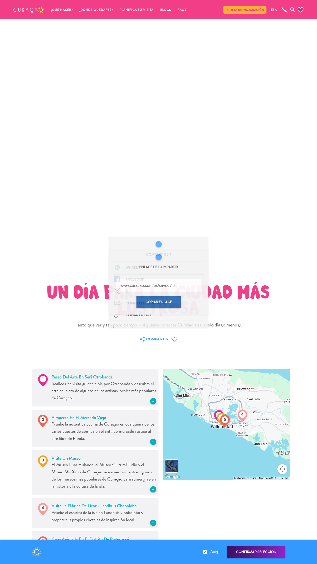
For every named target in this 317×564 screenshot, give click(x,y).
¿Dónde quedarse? (96, 10)
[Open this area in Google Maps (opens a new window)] (172, 477)
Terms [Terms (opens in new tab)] (284, 478)
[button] (28, 10)
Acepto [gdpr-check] (216, 552)
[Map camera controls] (282, 469)
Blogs (165, 10)
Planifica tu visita (137, 10)
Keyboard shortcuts (245, 478)
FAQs (182, 10)
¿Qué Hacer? (62, 10)
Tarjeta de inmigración (244, 10)
